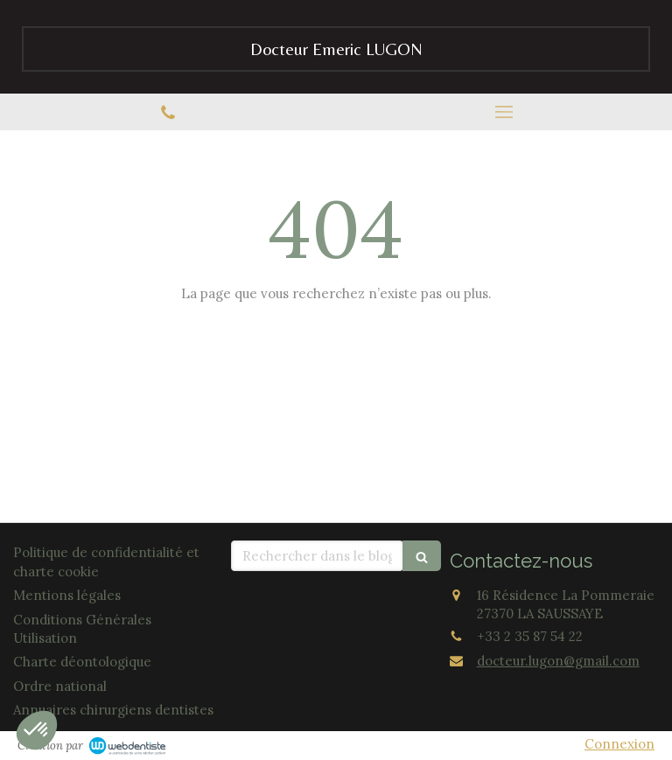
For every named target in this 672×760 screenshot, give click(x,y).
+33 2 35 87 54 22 (530, 636)
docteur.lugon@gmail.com (558, 660)
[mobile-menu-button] (504, 111)
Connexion (619, 744)
